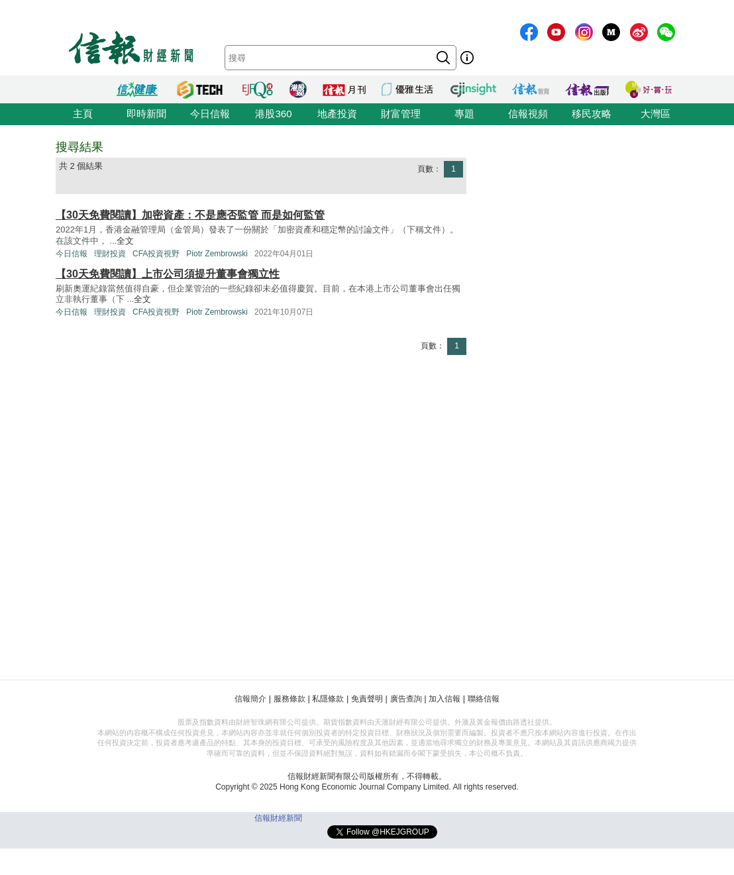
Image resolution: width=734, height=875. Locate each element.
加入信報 (444, 698)
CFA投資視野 (156, 253)
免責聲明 (367, 698)
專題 (464, 113)
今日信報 (210, 113)
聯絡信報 (483, 698)
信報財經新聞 (278, 818)
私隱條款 (328, 698)
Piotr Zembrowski (217, 253)
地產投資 (337, 113)
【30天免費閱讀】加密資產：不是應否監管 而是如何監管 (190, 215)
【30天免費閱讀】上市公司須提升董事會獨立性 (168, 274)
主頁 (83, 113)
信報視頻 (528, 113)
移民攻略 (591, 113)
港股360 (273, 113)
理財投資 (110, 253)
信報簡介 (250, 698)
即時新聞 (146, 113)
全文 (125, 241)
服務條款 (289, 698)
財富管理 (401, 113)
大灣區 (655, 113)
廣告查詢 (406, 698)
